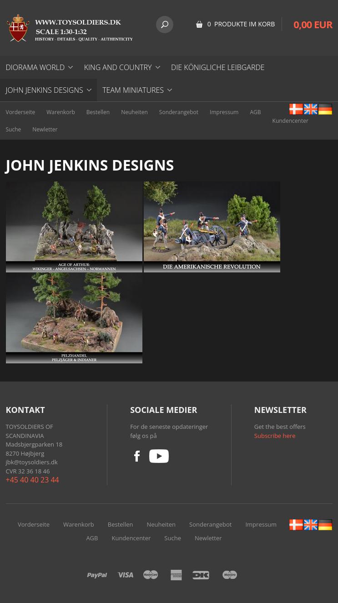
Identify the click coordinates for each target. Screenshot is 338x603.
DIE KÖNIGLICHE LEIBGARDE (218, 67)
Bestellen (98, 112)
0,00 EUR (312, 24)
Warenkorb (60, 112)
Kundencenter (290, 121)
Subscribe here (275, 436)
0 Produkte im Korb (241, 24)
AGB (255, 112)
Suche (13, 129)
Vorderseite (20, 112)
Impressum (224, 112)
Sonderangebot (178, 112)
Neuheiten (134, 112)
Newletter (44, 129)
